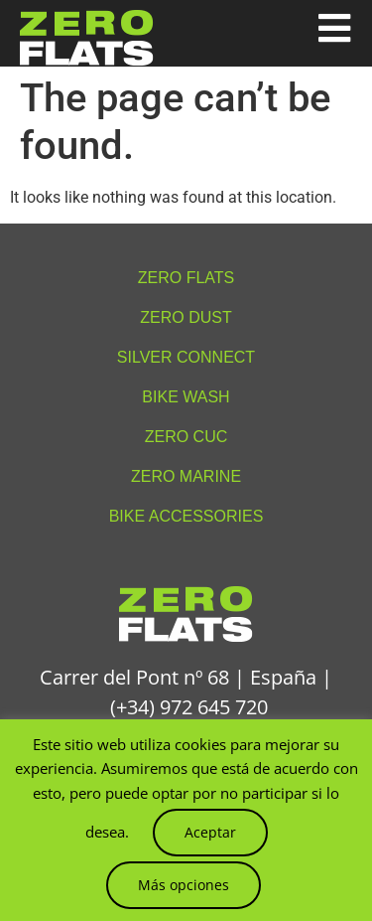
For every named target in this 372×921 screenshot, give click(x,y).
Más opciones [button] (183, 884)
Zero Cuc (186, 436)
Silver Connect (186, 357)
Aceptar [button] (210, 832)
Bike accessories (186, 516)
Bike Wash (185, 396)
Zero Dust (185, 317)
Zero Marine (186, 476)
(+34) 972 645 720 (189, 706)
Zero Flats (186, 277)
